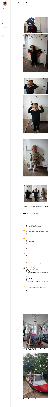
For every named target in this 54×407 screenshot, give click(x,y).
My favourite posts (30, 5)
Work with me (24, 5)
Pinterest (2, 37)
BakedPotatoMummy (28, 230)
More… (42, 5)
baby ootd (16, 11)
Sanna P (29, 225)
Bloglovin (2, 35)
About (21, 5)
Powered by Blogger (32, 404)
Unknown (27, 252)
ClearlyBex (27, 267)
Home (19, 5)
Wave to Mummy (23, 2)
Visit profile (5, 8)
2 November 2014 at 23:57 (33, 240)
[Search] (48, 2)
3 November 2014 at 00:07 (33, 270)
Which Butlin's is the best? (29, 398)
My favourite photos (37, 5)
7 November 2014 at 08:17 (31, 285)
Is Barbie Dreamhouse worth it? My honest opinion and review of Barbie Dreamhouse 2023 (35, 349)
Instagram (2, 36)
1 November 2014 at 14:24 (31, 267)
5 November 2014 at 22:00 (32, 276)
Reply (26, 228)
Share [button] (16, 8)
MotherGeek (27, 276)
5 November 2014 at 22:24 (33, 279)
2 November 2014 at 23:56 (33, 225)
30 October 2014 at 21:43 (34, 230)
